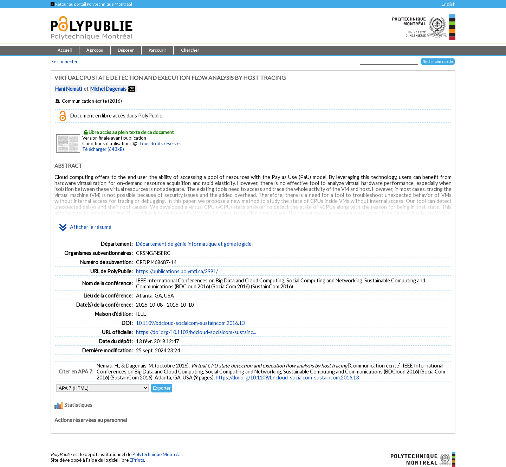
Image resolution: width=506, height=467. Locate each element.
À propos (94, 50)
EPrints (137, 460)
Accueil (65, 50)
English (448, 4)
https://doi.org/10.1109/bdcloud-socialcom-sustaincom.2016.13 (287, 377)
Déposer (126, 50)
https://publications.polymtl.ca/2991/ (177, 271)
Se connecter (64, 61)
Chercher (190, 50)
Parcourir (157, 50)
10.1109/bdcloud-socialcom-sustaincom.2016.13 (190, 323)
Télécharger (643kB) (103, 149)
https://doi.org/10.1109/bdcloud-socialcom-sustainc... (196, 332)
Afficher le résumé (85, 227)
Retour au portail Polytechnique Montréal (91, 4)
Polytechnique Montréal (157, 454)
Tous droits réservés (160, 143)
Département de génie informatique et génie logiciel (194, 244)
